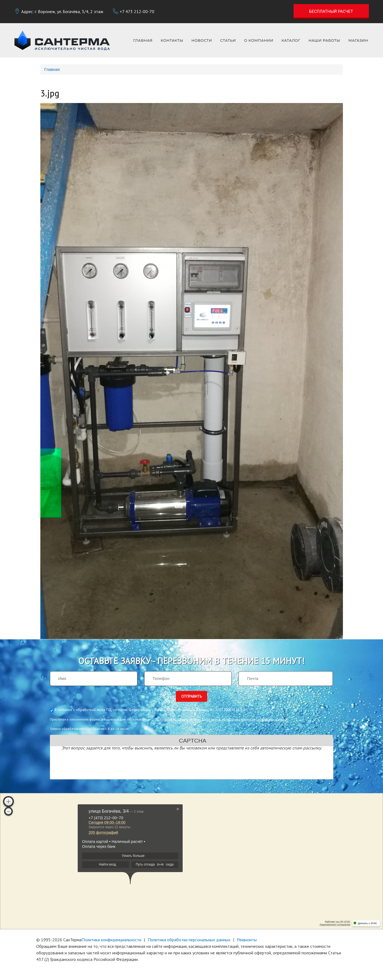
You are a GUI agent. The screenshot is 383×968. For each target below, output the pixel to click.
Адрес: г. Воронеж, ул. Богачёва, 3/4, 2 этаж (62, 11)
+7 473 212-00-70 (137, 11)
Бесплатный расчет (331, 11)
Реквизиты (247, 939)
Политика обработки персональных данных (189, 939)
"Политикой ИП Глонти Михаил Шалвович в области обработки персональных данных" (221, 719)
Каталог (291, 40)
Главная (143, 40)
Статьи (228, 40)
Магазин (358, 40)
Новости (201, 40)
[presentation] (94, 765)
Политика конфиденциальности (111, 939)
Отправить (191, 696)
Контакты (172, 40)
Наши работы (324, 40)
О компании (258, 40)
